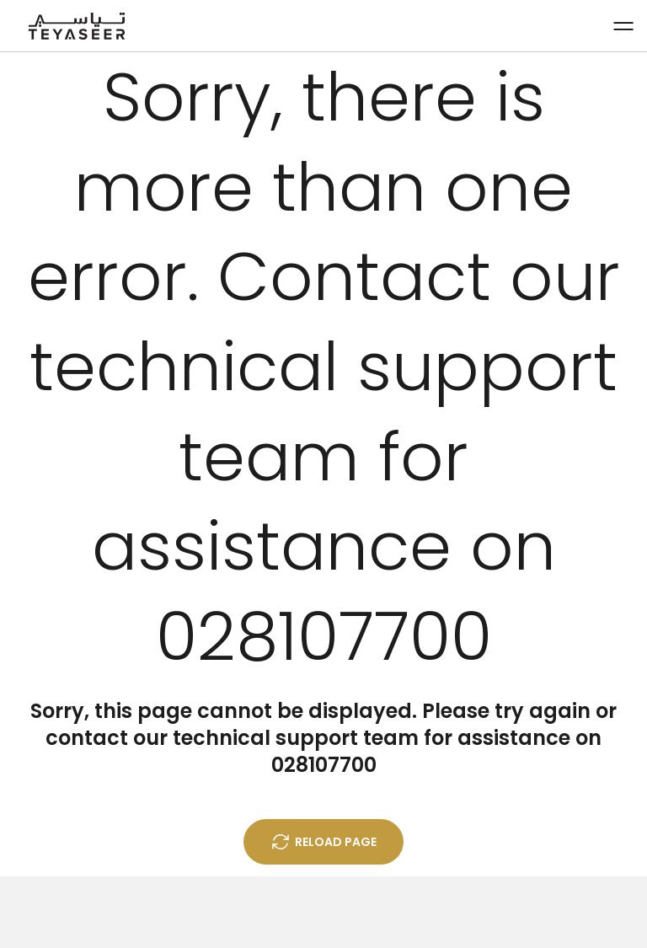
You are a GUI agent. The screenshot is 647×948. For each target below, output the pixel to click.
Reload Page (323, 842)
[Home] (76, 26)
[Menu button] (623, 25)
